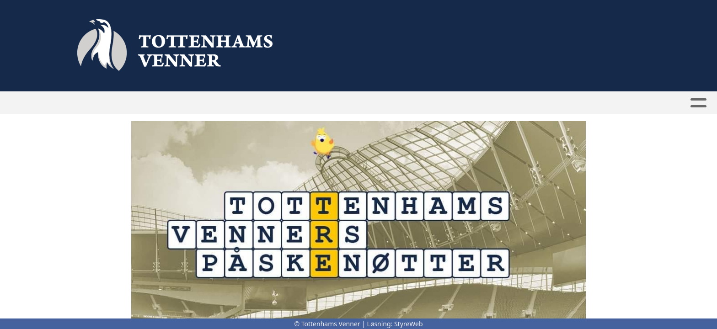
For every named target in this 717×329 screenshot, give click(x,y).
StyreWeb (408, 323)
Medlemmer (377, 103)
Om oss (437, 103)
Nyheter (262, 103)
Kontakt (487, 103)
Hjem (223, 103)
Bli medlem (313, 103)
